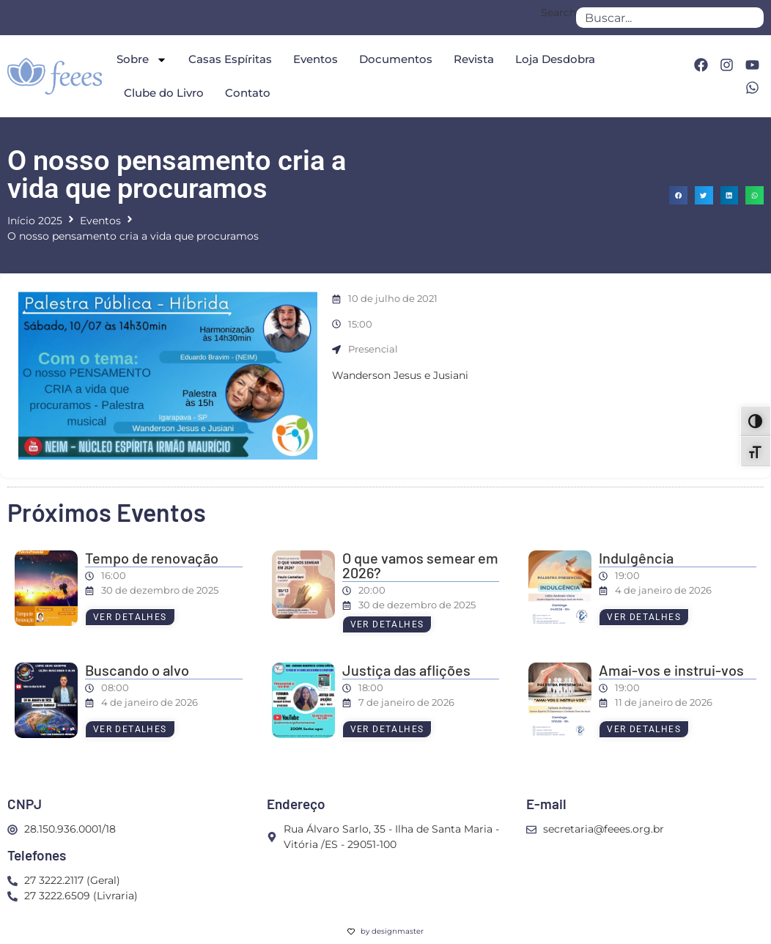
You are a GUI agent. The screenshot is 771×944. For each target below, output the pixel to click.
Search (558, 13)
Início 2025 (34, 220)
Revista (474, 59)
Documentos (395, 59)
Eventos (315, 59)
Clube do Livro (164, 93)
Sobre (142, 60)
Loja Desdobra (555, 59)
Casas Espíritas (230, 59)
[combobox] (670, 17)
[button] (678, 195)
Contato (247, 93)
